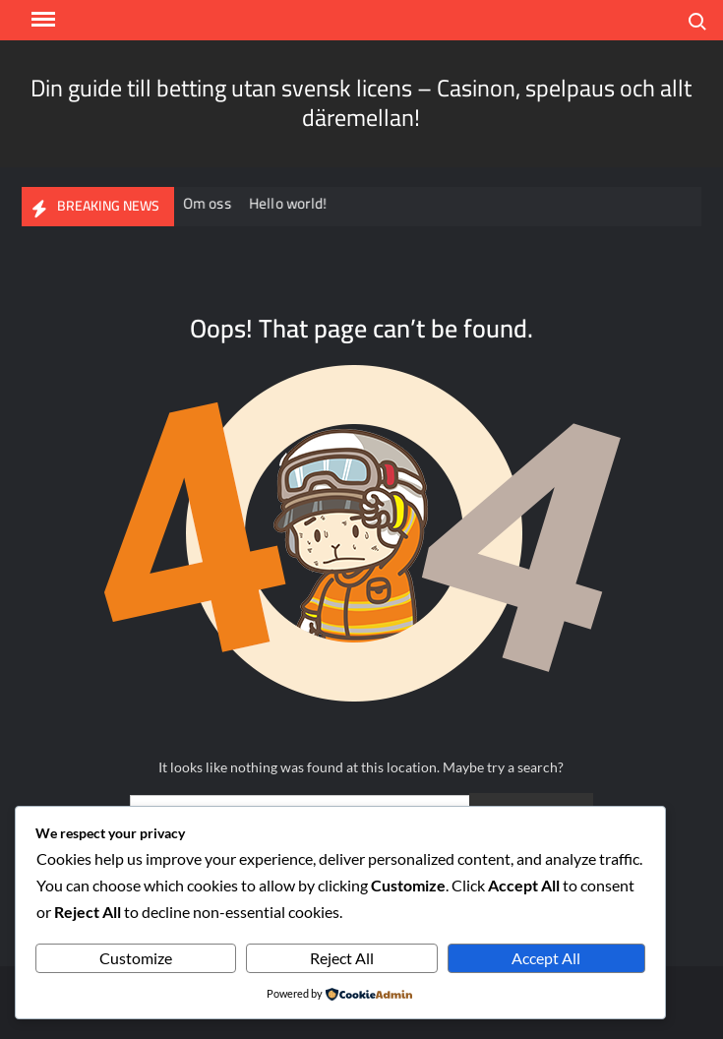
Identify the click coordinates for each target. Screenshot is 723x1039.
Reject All (342, 957)
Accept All (546, 957)
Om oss (209, 203)
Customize (135, 957)
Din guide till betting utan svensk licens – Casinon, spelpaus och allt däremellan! (361, 103)
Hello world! (290, 203)
